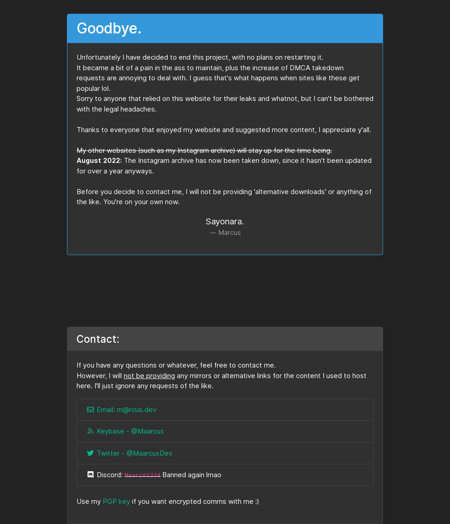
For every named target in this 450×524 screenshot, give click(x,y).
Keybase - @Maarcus (125, 431)
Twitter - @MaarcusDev (129, 453)
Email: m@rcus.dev (121, 410)
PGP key (116, 501)
